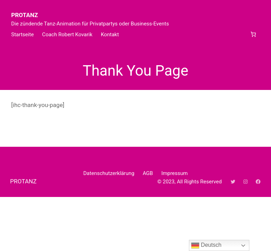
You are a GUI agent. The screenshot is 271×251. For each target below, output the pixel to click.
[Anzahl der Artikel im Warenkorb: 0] (253, 34)
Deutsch (206, 245)
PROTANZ (24, 15)
